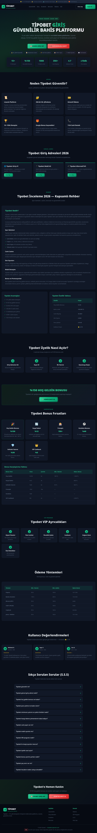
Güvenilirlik (32, 6)
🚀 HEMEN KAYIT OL (48, 399)
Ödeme (57, 6)
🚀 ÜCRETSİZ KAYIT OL (59, 796)
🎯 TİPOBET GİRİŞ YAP (38, 796)
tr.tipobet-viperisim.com (53, 827)
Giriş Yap (80, 6)
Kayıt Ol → (90, 6)
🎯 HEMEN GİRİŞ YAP (37, 46)
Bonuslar (50, 6)
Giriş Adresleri (52, 814)
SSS (61, 6)
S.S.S (74, 817)
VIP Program (76, 814)
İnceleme (43, 6)
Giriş (38, 6)
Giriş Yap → (8, 175)
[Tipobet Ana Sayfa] (8, 6)
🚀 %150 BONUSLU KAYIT (58, 46)
